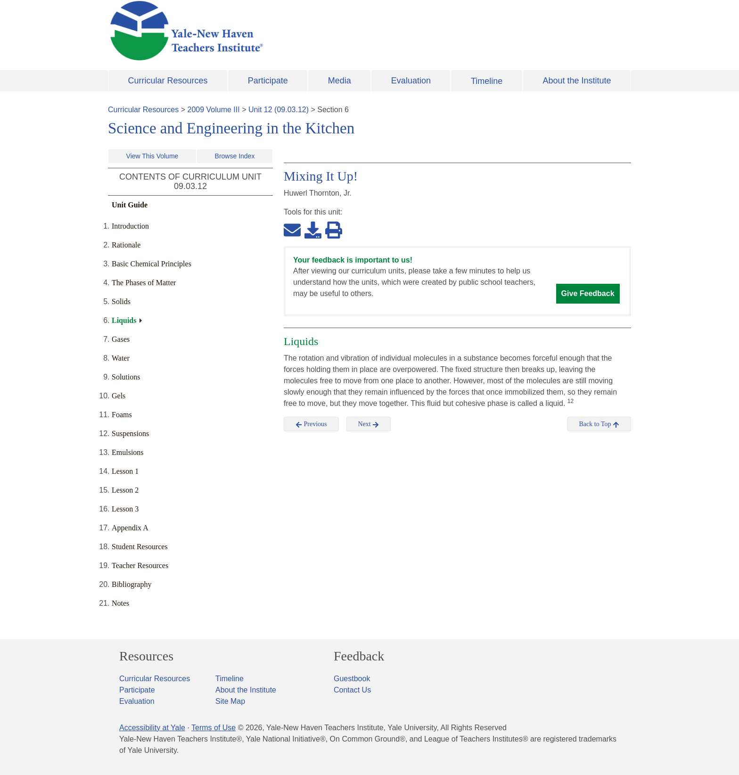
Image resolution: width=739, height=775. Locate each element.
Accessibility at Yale (152, 728)
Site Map (230, 701)
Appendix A (130, 528)
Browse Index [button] (235, 156)
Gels (118, 396)
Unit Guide (130, 205)
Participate (268, 80)
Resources (146, 656)
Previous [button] (311, 424)
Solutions (126, 377)
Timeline (486, 81)
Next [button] (368, 424)
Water (121, 358)
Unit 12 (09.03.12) (278, 110)
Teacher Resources (140, 565)
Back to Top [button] (599, 424)
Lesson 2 (125, 490)
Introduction (130, 226)
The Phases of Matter (144, 283)
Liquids (124, 320)
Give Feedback (588, 293)
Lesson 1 (125, 471)
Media (339, 80)
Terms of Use (213, 728)
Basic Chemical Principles (151, 264)
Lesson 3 (125, 509)
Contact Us (352, 690)
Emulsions (128, 452)
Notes (120, 603)
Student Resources (140, 547)
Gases (121, 339)
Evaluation (411, 80)
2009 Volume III (214, 110)
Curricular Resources (168, 80)
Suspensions (130, 433)
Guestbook (352, 679)
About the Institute (576, 80)
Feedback (359, 656)
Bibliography (131, 584)
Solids (121, 301)
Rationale (126, 245)
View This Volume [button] (152, 156)
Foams (122, 415)
